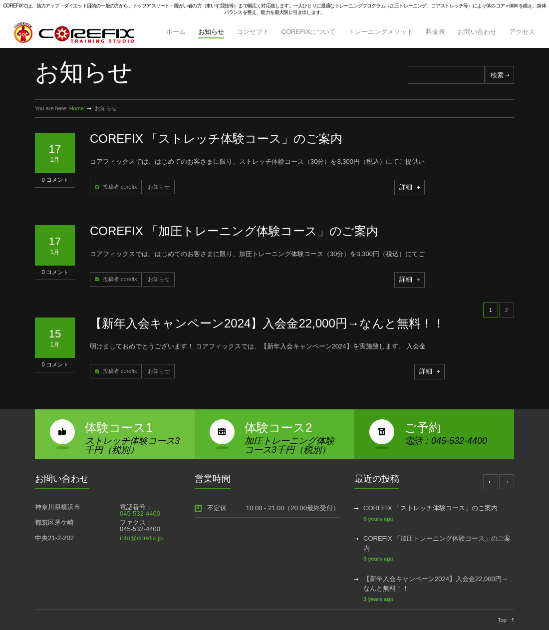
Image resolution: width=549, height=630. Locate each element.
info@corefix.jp (141, 538)
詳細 (405, 187)
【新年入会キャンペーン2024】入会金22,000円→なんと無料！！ (267, 323)
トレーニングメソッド (380, 31)
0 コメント (54, 180)
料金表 (435, 31)
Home (76, 108)
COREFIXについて (308, 31)
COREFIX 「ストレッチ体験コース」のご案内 (216, 138)
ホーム (176, 31)
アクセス (522, 31)
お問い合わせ (477, 31)
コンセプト (253, 31)
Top (502, 620)
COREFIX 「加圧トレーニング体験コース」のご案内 (234, 231)
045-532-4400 (140, 513)
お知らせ (211, 31)
